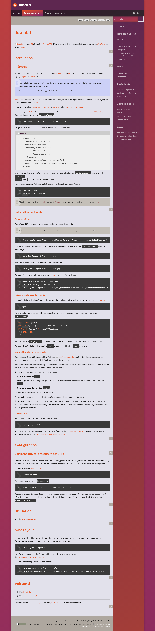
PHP (44, 44)
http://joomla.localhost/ (69, 357)
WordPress (20, 47)
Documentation (33, 12)
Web (44, 202)
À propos (61, 12)
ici (97, 230)
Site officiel (28, 595)
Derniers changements (124, 89)
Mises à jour (120, 63)
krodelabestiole (60, 605)
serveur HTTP (61, 73)
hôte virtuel (101, 111)
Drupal (36, 47)
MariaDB (36, 76)
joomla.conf (25, 133)
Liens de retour (121, 120)
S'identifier (120, 26)
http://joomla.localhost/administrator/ (52, 434)
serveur (90, 20)
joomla (118, 113)
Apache (19, 99)
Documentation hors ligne (126, 136)
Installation (120, 39)
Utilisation (120, 59)
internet (99, 20)
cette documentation (79, 107)
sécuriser (59, 202)
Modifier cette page (123, 109)
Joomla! (21, 44)
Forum (48, 12)
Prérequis (121, 43)
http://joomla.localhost (76, 431)
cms (106, 20)
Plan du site (120, 96)
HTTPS (100, 202)
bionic (81, 20)
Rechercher (140, 19)
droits (56, 275)
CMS (33, 44)
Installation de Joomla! (126, 46)
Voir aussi (119, 66)
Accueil (17, 12)
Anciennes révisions (123, 116)
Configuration (121, 50)
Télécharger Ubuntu (123, 139)
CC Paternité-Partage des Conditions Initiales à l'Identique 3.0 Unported (88, 625)
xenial (73, 20)
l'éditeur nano (37, 127)
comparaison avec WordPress (35, 599)
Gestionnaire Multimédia (125, 93)
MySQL (52, 44)
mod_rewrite (37, 471)
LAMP (40, 102)
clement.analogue (36, 605)
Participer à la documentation (127, 132)
